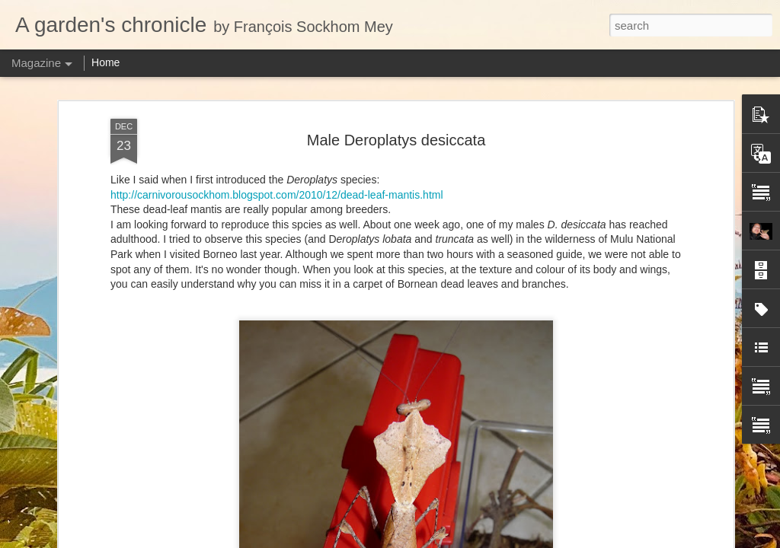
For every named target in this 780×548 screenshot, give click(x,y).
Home (105, 62)
